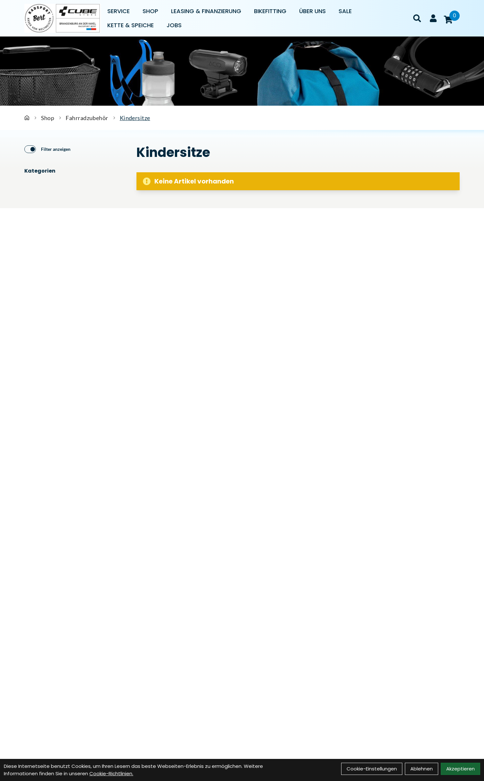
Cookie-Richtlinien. (111, 773)
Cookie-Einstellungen (372, 768)
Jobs (174, 25)
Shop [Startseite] (47, 117)
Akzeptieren (460, 768)
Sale (345, 11)
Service (118, 11)
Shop (150, 11)
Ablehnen (421, 768)
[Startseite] (26, 117)
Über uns (312, 11)
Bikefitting (270, 11)
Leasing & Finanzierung (206, 11)
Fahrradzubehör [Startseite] (87, 117)
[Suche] (417, 18)
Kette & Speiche (130, 25)
